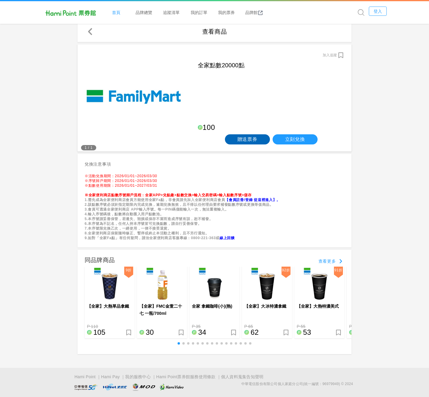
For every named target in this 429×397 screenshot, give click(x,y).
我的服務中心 (138, 376)
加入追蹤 (330, 58)
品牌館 (293, 12)
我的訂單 (237, 12)
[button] (179, 346)
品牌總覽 (182, 12)
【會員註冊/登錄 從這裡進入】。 (252, 203)
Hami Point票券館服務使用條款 (185, 376)
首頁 (155, 12)
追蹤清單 (210, 12)
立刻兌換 (295, 142)
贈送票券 (247, 142)
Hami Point (85, 376)
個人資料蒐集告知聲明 (242, 376)
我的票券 (265, 12)
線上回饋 (227, 241)
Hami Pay (110, 376)
